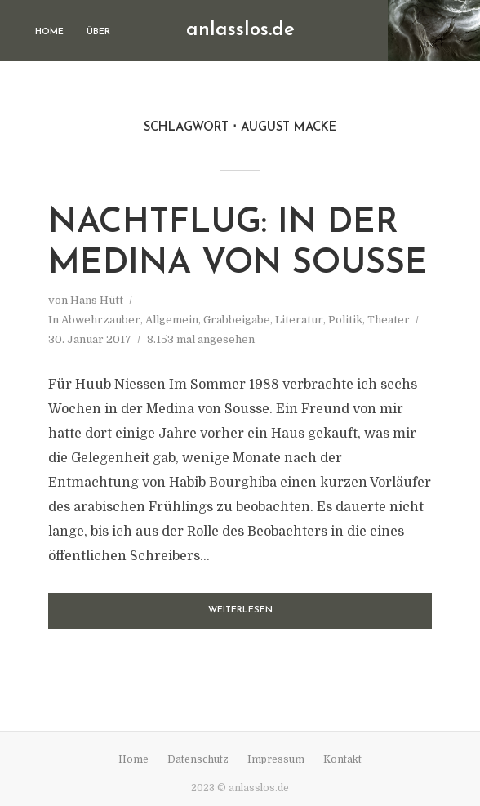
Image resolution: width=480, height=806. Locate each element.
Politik (345, 320)
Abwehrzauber (100, 320)
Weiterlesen (240, 610)
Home (49, 32)
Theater (388, 320)
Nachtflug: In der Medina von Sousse (238, 244)
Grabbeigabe (236, 320)
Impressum (275, 759)
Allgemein (171, 320)
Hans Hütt (96, 300)
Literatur (299, 320)
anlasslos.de (240, 30)
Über (98, 32)
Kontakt (342, 759)
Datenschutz (198, 759)
